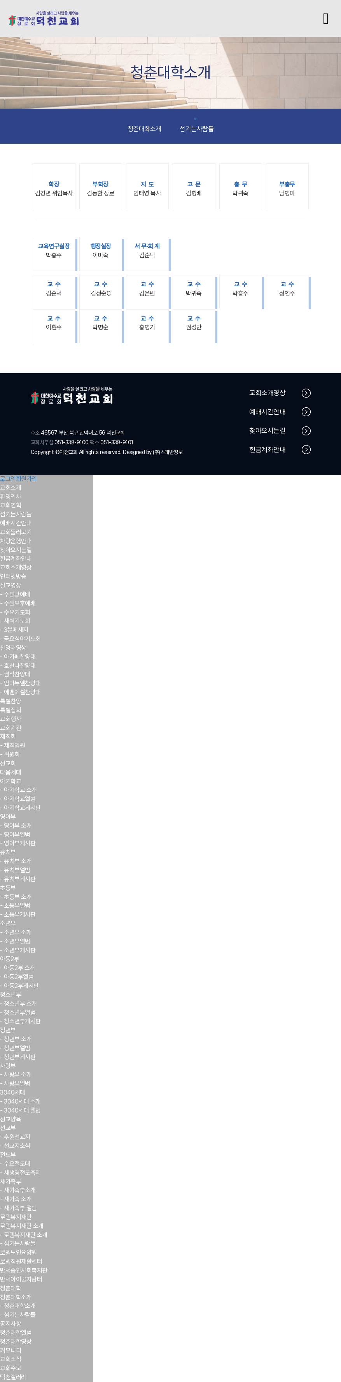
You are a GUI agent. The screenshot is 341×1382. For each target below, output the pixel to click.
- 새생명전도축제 (20, 1172)
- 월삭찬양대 (15, 674)
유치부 (8, 852)
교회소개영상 (280, 393)
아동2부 (9, 959)
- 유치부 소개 (15, 861)
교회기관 (10, 728)
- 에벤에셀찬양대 (20, 692)
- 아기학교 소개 (18, 790)
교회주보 (10, 1368)
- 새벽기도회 (15, 621)
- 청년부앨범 (15, 1048)
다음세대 (10, 772)
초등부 (8, 888)
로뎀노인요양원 (18, 1252)
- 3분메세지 (14, 630)
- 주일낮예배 (15, 594)
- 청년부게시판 (17, 1057)
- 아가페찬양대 (17, 656)
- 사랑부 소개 (15, 1074)
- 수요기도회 (15, 612)
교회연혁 (10, 505)
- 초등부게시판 (17, 914)
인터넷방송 (13, 576)
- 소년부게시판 (17, 950)
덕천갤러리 (13, 1377)
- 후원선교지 (15, 1137)
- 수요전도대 (15, 1163)
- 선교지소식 (15, 1146)
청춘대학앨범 (15, 1332)
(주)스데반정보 (167, 452)
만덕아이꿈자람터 (21, 1279)
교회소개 (10, 487)
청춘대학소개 (144, 125)
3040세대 (12, 1092)
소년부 (8, 923)
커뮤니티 (10, 1350)
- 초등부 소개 (15, 897)
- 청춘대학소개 (17, 1306)
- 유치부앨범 (15, 870)
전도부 (8, 1154)
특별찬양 (10, 701)
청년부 (8, 1030)
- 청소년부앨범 (17, 1012)
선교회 (8, 763)
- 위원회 (10, 754)
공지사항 (10, 1323)
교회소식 (10, 1359)
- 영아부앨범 (15, 834)
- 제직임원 (12, 745)
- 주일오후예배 (17, 603)
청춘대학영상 (15, 1341)
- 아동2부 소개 (17, 968)
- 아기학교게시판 (20, 808)
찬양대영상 (13, 647)
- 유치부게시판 (17, 879)
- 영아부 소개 (15, 825)
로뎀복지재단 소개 (22, 1226)
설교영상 (10, 585)
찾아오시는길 (280, 430)
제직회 (8, 736)
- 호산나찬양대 (17, 665)
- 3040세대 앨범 (20, 1110)
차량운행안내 (15, 541)
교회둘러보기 (15, 532)
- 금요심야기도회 (20, 639)
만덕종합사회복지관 (23, 1270)
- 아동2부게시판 (19, 985)
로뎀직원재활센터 (21, 1261)
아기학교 (10, 781)
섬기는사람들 (196, 125)
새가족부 (10, 1181)
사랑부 (8, 1066)
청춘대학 (10, 1288)
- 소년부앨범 (15, 941)
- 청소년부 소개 (18, 1003)
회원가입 (26, 478)
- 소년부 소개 (15, 932)
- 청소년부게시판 (20, 1021)
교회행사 (10, 719)
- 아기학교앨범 (17, 799)
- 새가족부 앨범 (18, 1208)
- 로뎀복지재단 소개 (23, 1235)
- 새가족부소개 (17, 1190)
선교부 (8, 1128)
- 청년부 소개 (15, 1039)
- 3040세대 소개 (20, 1101)
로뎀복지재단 (15, 1217)
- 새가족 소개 (15, 1199)
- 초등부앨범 (15, 905)
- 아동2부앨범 (16, 977)
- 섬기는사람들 (17, 1243)
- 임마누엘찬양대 (20, 683)
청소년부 (10, 994)
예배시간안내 (280, 411)
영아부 (8, 816)
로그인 (8, 478)
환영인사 (10, 496)
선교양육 (10, 1119)
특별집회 (10, 710)
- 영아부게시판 (17, 843)
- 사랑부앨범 (15, 1083)
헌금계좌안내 (280, 449)
